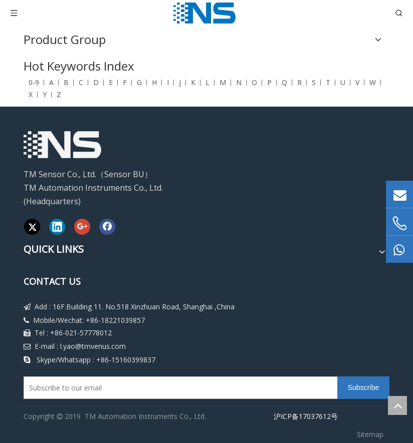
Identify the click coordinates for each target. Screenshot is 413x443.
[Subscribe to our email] (178, 387)
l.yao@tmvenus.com (93, 346)
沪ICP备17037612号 (304, 416)
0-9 (34, 82)
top (397, 405)
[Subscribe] (363, 387)
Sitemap (370, 434)
